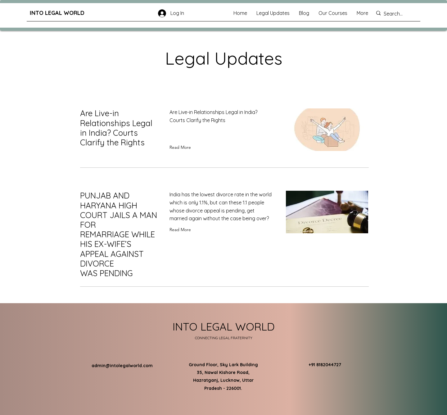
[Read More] (181, 147)
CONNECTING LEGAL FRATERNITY (223, 337)
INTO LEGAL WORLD (57, 12)
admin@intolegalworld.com (122, 365)
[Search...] (397, 14)
